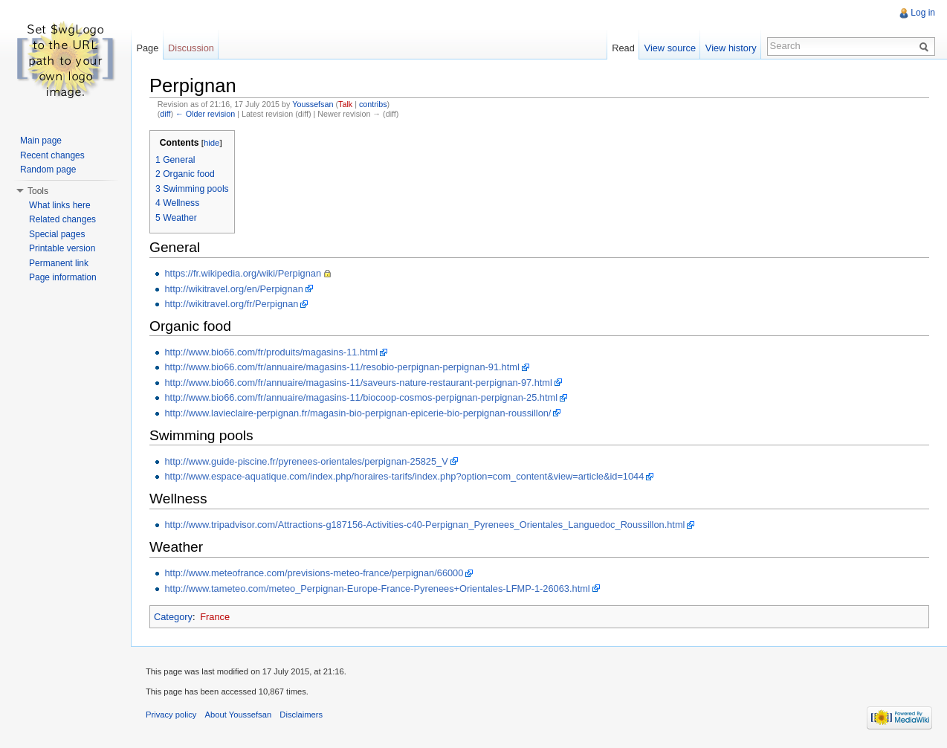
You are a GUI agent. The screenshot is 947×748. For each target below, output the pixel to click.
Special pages (57, 234)
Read (623, 48)
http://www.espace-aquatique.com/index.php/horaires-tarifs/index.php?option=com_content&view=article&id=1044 (404, 476)
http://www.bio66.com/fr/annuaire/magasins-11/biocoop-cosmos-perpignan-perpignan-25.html (360, 397)
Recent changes (52, 155)
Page (147, 48)
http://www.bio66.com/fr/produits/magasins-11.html (271, 352)
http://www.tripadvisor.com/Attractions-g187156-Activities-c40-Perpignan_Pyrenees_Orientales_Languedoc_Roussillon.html (424, 524)
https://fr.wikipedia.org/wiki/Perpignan (242, 273)
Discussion (191, 48)
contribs (373, 104)
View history (731, 48)
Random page (48, 169)
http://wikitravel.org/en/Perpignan (233, 288)
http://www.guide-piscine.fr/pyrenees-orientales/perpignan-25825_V (305, 461)
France (215, 616)
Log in (923, 12)
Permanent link (58, 263)
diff (165, 113)
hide (212, 142)
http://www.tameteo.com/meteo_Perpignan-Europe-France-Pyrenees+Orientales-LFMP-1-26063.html (376, 588)
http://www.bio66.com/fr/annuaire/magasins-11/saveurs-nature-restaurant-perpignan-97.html (358, 382)
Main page (41, 140)
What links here (60, 205)
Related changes (62, 219)
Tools (38, 191)
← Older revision (205, 113)
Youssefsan (312, 104)
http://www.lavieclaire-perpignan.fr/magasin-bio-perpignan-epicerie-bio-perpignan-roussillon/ (357, 413)
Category (173, 616)
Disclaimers (301, 714)
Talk (345, 104)
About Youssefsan (238, 714)
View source (670, 48)
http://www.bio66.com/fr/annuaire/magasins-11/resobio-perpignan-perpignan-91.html (341, 367)
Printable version (62, 248)
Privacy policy (171, 714)
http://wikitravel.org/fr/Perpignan (231, 303)
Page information (63, 277)
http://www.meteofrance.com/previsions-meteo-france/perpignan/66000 (313, 572)
